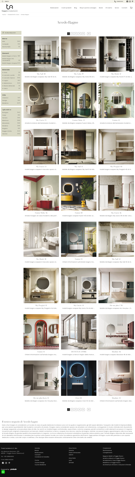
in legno (5, 80)
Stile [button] (4, 95)
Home (4, 14)
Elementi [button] (5, 53)
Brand (101, 8)
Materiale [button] (6, 70)
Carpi (4, 115)
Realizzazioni (54, 8)
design (4, 100)
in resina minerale (8, 86)
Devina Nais (6, 47)
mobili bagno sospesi (9, 63)
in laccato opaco (8, 78)
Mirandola (5, 123)
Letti (70, 460)
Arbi (3, 41)
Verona (4, 134)
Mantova (5, 120)
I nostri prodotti (66, 8)
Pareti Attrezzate (74, 452)
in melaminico (7, 83)
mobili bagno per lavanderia (8, 59)
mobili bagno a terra (9, 56)
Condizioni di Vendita (42, 457)
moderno (5, 103)
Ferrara (4, 118)
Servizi (117, 8)
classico (5, 98)
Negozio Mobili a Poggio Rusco (113, 456)
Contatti (124, 8)
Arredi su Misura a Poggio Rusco (113, 458)
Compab (5, 44)
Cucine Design (40, 462)
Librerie (71, 450)
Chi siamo (108, 8)
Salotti (71, 455)
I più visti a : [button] (7, 110)
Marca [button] (4, 39)
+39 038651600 (9, 456)
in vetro (5, 88)
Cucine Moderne (40, 465)
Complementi (107, 452)
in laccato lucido (8, 75)
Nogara (4, 128)
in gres (4, 72)
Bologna (5, 112)
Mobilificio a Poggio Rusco (112, 462)
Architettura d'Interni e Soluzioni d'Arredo (117, 465)
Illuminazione (107, 450)
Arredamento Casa (13, 14)
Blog (75, 8)
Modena (5, 126)
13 (88, 34)
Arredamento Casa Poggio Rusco (114, 460)
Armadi (71, 462)
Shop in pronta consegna (88, 8)
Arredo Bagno (25, 14)
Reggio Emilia (7, 131)
